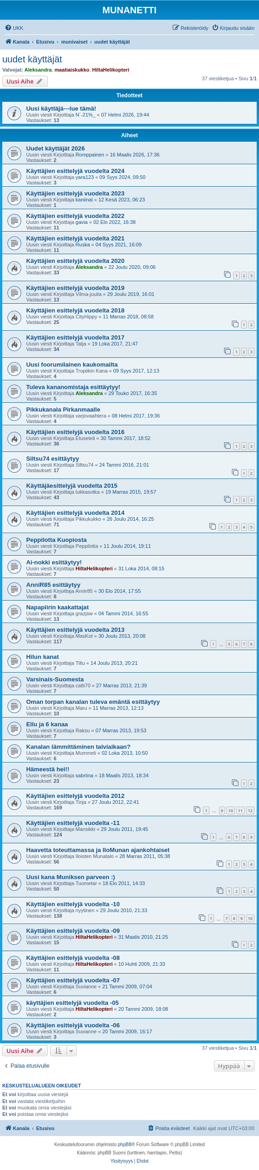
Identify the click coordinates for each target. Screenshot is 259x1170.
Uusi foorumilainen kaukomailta (72, 364)
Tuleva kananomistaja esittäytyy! (73, 387)
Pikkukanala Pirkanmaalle (63, 409)
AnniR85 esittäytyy (53, 584)
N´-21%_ (86, 114)
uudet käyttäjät (32, 59)
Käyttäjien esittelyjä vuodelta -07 (73, 980)
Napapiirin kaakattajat (57, 607)
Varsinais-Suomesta (55, 679)
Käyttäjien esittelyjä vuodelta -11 (73, 822)
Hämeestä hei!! (47, 769)
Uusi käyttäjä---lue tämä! (61, 108)
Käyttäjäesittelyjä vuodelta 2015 (72, 485)
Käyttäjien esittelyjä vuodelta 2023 (75, 193)
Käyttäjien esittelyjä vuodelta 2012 (75, 795)
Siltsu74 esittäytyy (52, 458)
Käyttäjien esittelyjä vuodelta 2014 (75, 512)
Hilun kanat (42, 656)
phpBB (125, 1144)
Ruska (83, 244)
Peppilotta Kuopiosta (56, 539)
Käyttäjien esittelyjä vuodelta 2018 (75, 310)
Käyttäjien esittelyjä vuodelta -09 (73, 930)
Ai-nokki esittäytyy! (54, 562)
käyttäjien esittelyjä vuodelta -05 (72, 1002)
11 (240, 810)
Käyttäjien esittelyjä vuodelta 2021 (75, 238)
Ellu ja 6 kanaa (47, 724)
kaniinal (84, 199)
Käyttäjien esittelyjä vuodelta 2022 (75, 215)
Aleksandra (37, 69)
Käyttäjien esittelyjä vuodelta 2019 (75, 287)
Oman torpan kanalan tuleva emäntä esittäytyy (93, 701)
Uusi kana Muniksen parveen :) (70, 877)
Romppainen (90, 154)
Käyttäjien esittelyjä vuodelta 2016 (75, 432)
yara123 (85, 177)
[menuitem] (14, 27)
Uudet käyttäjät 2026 (55, 148)
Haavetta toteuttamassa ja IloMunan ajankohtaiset (97, 850)
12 (250, 810)
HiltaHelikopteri (111, 69)
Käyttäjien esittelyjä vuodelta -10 (73, 904)
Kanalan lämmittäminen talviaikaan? (78, 746)
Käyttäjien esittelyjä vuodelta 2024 (75, 170)
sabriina (85, 775)
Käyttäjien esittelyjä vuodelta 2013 (75, 629)
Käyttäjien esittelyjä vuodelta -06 (73, 1025)
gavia (82, 222)
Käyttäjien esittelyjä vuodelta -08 (73, 957)
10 (230, 810)
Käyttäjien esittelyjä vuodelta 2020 (75, 260)
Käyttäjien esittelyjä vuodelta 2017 (75, 337)
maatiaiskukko (72, 69)
